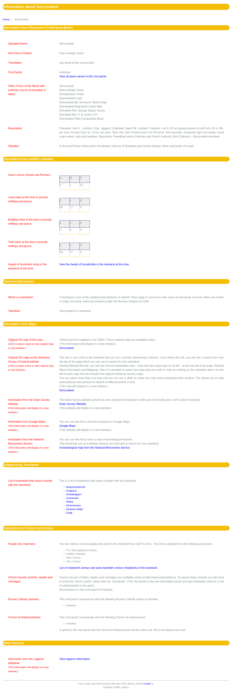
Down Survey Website (72, 404)
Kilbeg (69, 501)
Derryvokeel (66, 348)
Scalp (69, 512)
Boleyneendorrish (75, 487)
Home (6, 19)
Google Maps (67, 425)
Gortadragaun (73, 494)
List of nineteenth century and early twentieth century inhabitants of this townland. (108, 567)
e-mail (146, 683)
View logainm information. (75, 659)
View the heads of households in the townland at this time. (94, 264)
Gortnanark (72, 498)
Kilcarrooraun (73, 505)
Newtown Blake (74, 509)
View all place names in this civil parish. (83, 76)
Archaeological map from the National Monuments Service (94, 447)
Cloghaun (71, 490)
